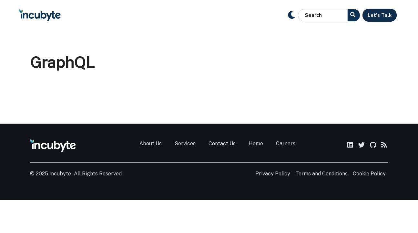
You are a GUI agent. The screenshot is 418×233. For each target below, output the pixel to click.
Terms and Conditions (321, 174)
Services (185, 143)
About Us (150, 143)
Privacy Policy (272, 174)
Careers (285, 143)
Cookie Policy (369, 174)
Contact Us (222, 143)
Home (256, 143)
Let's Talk (380, 15)
